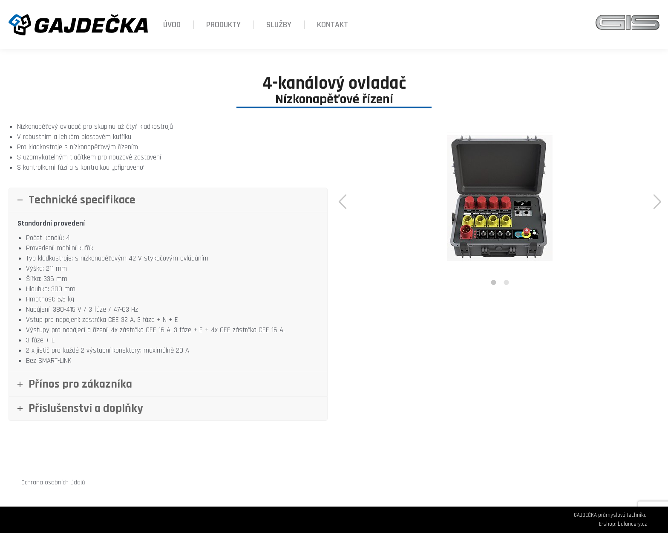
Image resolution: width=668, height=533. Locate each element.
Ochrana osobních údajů (53, 482)
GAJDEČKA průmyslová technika (610, 515)
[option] (500, 198)
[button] (342, 202)
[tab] (493, 282)
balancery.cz (632, 524)
